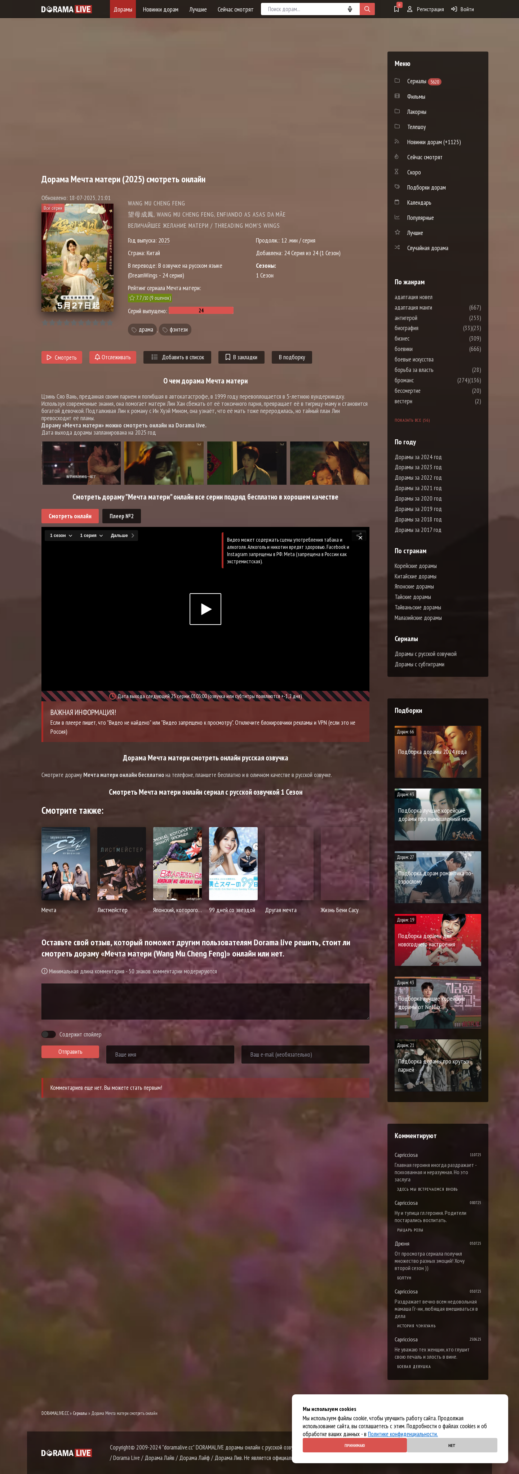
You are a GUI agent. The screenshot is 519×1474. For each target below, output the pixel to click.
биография (428, 328)
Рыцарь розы (410, 1230)
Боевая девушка (414, 1366)
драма (146, 330)
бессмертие (429, 391)
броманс (426, 380)
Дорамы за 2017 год (418, 530)
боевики (425, 349)
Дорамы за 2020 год (418, 498)
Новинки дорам (160, 9)
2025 (164, 240)
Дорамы (123, 9)
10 (110, 323)
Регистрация (425, 9)
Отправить (70, 1052)
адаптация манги (435, 307)
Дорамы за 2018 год (418, 519)
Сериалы (80, 1413)
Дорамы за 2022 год (418, 477)
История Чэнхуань (416, 1325)
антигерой (428, 318)
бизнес (424, 338)
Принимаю (355, 1445)
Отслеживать (113, 357)
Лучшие (198, 9)
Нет (452, 1445)
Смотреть (62, 357)
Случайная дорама (427, 248)
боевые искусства (436, 359)
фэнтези (179, 330)
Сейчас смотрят (236, 9)
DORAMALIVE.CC (55, 1413)
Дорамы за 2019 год (418, 509)
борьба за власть (436, 370)
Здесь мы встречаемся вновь (427, 1189)
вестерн (425, 401)
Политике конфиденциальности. (403, 1434)
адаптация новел (435, 297)
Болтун (404, 1277)
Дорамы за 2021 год (418, 488)
